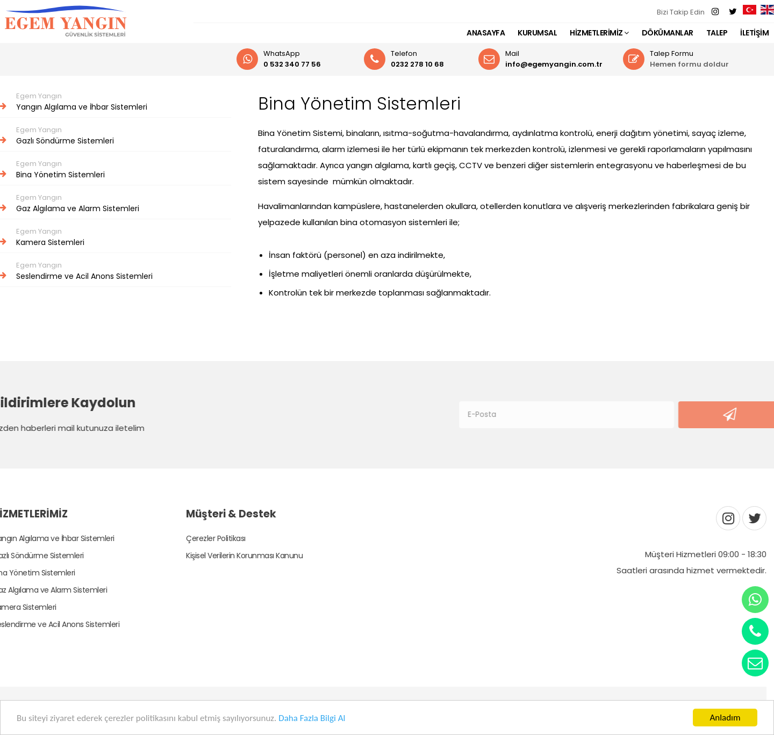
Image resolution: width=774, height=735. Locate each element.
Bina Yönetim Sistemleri (115, 169)
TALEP (717, 32)
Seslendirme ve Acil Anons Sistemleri (115, 271)
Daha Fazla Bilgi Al (311, 718)
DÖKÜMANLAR (667, 32)
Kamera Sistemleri (115, 237)
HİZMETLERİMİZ (599, 32)
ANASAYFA (486, 32)
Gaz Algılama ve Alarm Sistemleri (115, 203)
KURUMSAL (537, 32)
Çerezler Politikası (208, 538)
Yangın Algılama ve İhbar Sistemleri (115, 101)
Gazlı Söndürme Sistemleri (115, 135)
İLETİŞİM (754, 32)
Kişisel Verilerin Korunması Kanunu (236, 555)
